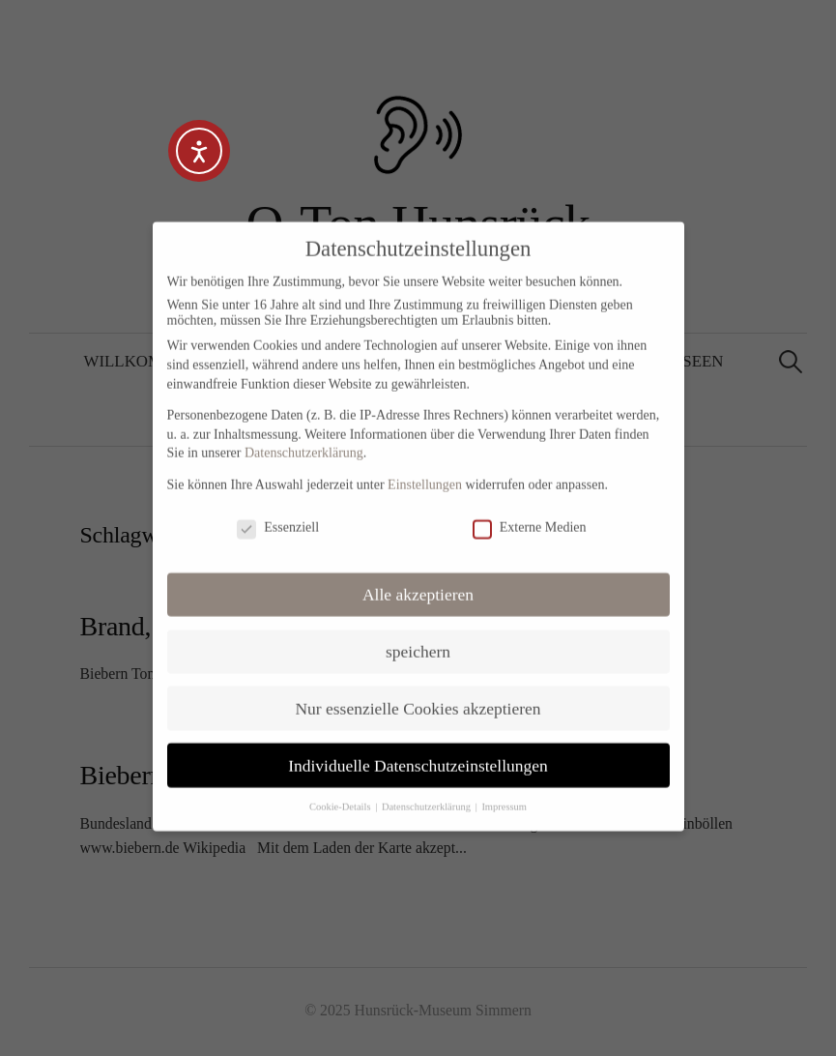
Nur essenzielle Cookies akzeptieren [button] (417, 691)
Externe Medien (530, 511)
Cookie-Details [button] (341, 790)
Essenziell (278, 511)
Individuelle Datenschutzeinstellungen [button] (418, 748)
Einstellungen (425, 468)
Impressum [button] (504, 790)
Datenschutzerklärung (304, 436)
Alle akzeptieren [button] (418, 577)
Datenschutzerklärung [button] (428, 790)
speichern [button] (418, 634)
